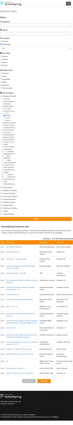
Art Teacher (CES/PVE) (14, 247)
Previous (29, 381)
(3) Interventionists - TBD (14, 273)
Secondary (5, 85)
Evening (4, 65)
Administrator (7, 187)
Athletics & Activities (9, 190)
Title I (5, 181)
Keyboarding (8, 149)
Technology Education (10, 179)
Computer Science (9, 127)
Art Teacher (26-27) (12, 252)
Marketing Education (10, 154)
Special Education (9, 199)
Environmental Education (10, 139)
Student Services (8, 202)
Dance (8, 118)
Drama (8, 120)
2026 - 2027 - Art (12, 306)
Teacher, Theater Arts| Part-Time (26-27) (19, 373)
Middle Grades (8, 106)
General (8, 115)
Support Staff (7, 205)
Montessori (7, 158)
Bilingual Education (10, 123)
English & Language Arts (9, 137)
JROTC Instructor (9, 147)
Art (7, 361)
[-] (0, 96)
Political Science (9, 165)
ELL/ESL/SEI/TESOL (10, 135)
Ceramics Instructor (12, 294)
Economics (7, 132)
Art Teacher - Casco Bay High (16, 259)
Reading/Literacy (9, 170)
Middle (4, 82)
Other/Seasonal (8, 214)
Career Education (8, 193)
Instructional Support (9, 196)
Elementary (7, 104)
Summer (5, 62)
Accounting (7, 109)
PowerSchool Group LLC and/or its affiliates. (21, 415)
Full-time (5, 56)
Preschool (5, 73)
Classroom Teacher (8, 96)
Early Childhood (9, 101)
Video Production (9, 184)
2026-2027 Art (11, 328)
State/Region (6, 44)
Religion (6, 172)
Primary (4, 76)
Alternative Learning (10, 111)
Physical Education (10, 162)
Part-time (5, 59)
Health (6, 144)
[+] (3, 151)
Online (5, 211)
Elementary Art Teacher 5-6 (15, 368)
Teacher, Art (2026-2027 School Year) (19, 349)
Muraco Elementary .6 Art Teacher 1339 (19, 354)
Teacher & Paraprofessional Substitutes (19, 299)
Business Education (10, 125)
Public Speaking (9, 167)
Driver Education (9, 130)
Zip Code (5, 41)
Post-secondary (7, 88)
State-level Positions (9, 208)
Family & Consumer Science (10, 142)
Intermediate (6, 79)
